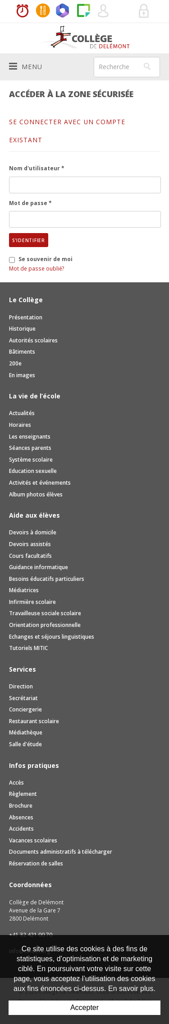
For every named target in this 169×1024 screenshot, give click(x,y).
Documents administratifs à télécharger (60, 852)
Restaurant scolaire (34, 721)
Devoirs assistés (30, 544)
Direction (21, 686)
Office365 (63, 11)
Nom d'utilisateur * (36, 168)
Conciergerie (25, 709)
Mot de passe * (30, 203)
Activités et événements (40, 482)
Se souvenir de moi (45, 259)
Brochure (20, 805)
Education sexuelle (33, 471)
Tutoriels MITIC (28, 648)
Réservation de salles (124, 11)
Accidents (21, 828)
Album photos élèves (36, 494)
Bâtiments (22, 351)
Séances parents (30, 448)
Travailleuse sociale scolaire (45, 613)
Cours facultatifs (30, 556)
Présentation (25, 317)
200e (15, 363)
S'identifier (28, 240)
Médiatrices (24, 590)
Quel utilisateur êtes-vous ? (104, 11)
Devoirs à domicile (32, 532)
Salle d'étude (25, 744)
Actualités (22, 413)
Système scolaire (31, 459)
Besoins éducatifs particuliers (46, 579)
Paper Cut (83, 11)
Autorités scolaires (33, 340)
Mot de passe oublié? (36, 268)
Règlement (23, 794)
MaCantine (43, 11)
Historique (22, 328)
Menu (25, 66)
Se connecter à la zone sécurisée (144, 11)
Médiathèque (25, 732)
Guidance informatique (38, 567)
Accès (16, 782)
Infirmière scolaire (32, 602)
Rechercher (147, 66)
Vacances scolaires (33, 840)
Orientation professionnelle (45, 625)
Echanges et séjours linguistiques (51, 637)
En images (22, 375)
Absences (21, 817)
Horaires (23, 11)
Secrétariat (23, 698)
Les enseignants (29, 436)
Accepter (84, 1007)
